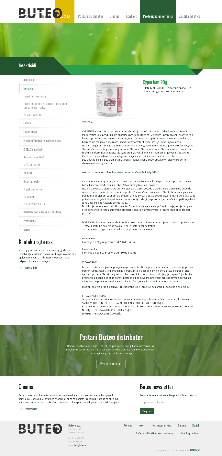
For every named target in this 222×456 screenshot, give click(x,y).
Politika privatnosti (190, 433)
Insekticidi (28, 88)
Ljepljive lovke (30, 132)
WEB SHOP (65, 16)
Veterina (27, 172)
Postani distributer (90, 16)
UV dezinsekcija (31, 181)
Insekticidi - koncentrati (35, 96)
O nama (114, 16)
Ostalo (26, 229)
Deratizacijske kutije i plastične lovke (42, 212)
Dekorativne (30, 196)
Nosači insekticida (32, 115)
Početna (128, 425)
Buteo (40, 13)
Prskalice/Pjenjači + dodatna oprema (42, 140)
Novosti (142, 425)
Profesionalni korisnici (158, 16)
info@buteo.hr (80, 445)
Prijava (146, 411)
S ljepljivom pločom (33, 189)
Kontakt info (31, 267)
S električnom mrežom (34, 204)
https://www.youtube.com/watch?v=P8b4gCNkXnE (135, 172)
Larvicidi (27, 123)
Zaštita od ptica (189, 16)
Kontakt (131, 16)
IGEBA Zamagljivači (33, 149)
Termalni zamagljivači (34, 157)
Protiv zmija (29, 221)
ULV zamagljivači (32, 164)
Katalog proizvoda (162, 425)
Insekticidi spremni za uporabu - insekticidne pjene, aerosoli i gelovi (45, 105)
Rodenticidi (29, 79)
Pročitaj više (31, 409)
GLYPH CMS (195, 450)
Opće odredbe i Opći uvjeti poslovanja (155, 433)
